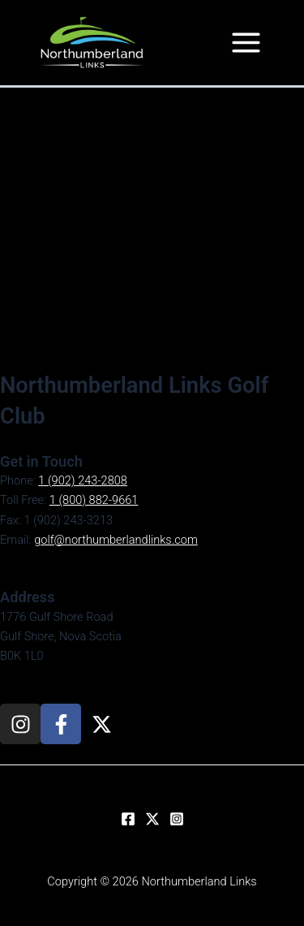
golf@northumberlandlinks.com (116, 539)
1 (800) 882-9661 (94, 500)
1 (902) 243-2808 (82, 480)
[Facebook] (128, 819)
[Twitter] (152, 819)
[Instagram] (176, 819)
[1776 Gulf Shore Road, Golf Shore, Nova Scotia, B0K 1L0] (152, 229)
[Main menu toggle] (246, 42)
